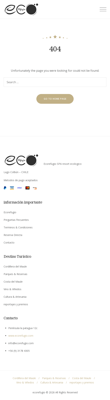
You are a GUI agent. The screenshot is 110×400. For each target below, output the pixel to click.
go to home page (55, 98)
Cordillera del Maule (15, 266)
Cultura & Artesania (15, 296)
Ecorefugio (10, 212)
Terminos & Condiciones (18, 227)
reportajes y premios (16, 304)
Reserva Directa (13, 235)
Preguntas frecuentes (16, 220)
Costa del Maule (13, 281)
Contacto (9, 242)
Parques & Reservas (15, 274)
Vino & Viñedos (12, 289)
